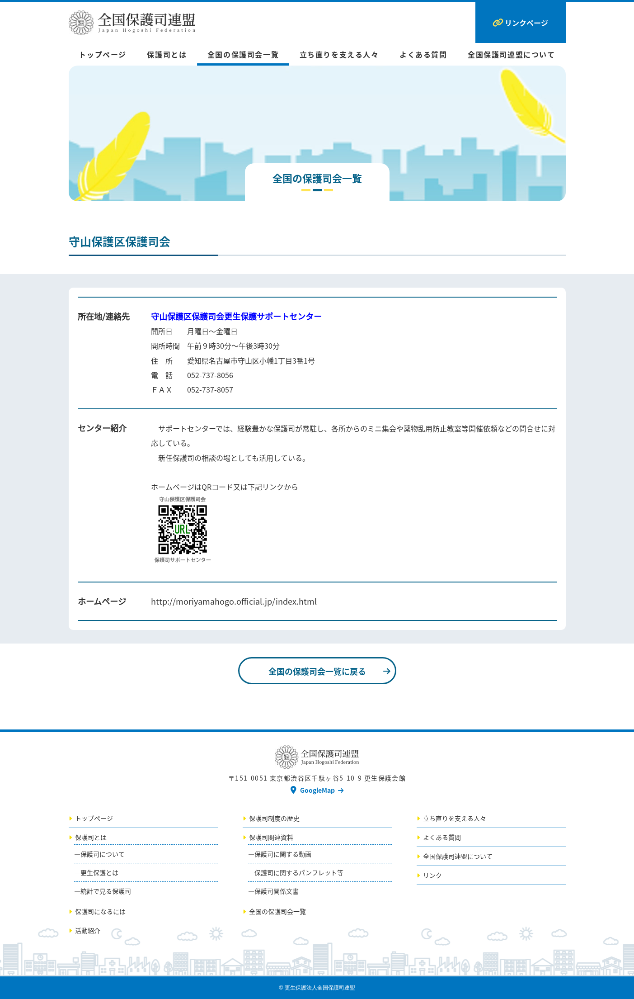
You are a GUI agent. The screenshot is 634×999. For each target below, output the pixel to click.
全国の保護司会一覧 (243, 54)
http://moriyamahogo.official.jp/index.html (234, 601)
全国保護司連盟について (511, 54)
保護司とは (167, 54)
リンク (432, 875)
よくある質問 (423, 54)
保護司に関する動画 (282, 853)
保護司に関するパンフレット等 (298, 872)
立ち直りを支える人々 (339, 54)
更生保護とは (99, 872)
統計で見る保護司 (105, 890)
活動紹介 (87, 930)
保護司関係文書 (276, 890)
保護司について (102, 853)
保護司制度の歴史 (274, 818)
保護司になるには (100, 911)
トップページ (103, 54)
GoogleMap (317, 790)
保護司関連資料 (271, 837)
